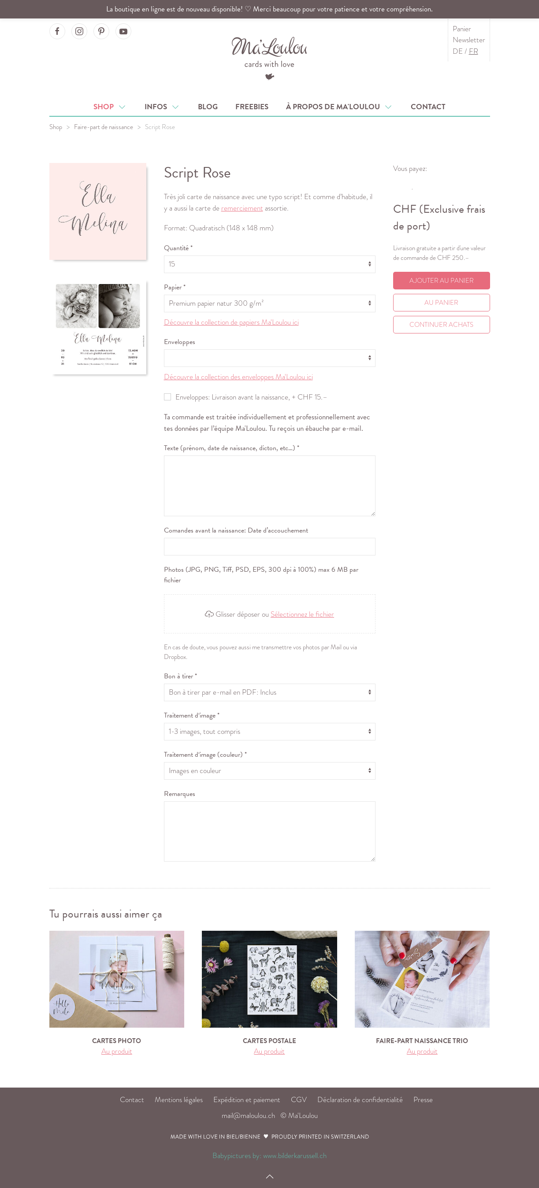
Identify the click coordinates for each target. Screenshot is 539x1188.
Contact (428, 106)
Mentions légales (179, 1099)
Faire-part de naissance (103, 127)
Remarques (179, 793)
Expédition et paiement (246, 1099)
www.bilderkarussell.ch (295, 1155)
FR (473, 51)
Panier (462, 28)
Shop (110, 106)
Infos (162, 106)
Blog (208, 106)
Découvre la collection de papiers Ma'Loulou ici (231, 322)
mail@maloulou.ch (248, 1115)
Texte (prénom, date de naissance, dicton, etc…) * (231, 448)
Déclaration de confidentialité (360, 1099)
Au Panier (441, 302)
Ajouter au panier (441, 280)
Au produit (116, 1051)
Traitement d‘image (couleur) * (205, 754)
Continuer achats (441, 324)
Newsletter (469, 39)
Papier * (175, 287)
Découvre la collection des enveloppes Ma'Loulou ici (238, 376)
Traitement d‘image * (191, 715)
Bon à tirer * (180, 676)
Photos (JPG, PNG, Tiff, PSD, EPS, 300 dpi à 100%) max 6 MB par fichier (261, 574)
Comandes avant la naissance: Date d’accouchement (236, 530)
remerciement (242, 208)
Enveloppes (179, 342)
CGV (299, 1099)
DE (458, 51)
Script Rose (160, 127)
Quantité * (178, 248)
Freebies (251, 106)
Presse (423, 1099)
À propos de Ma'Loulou (339, 106)
